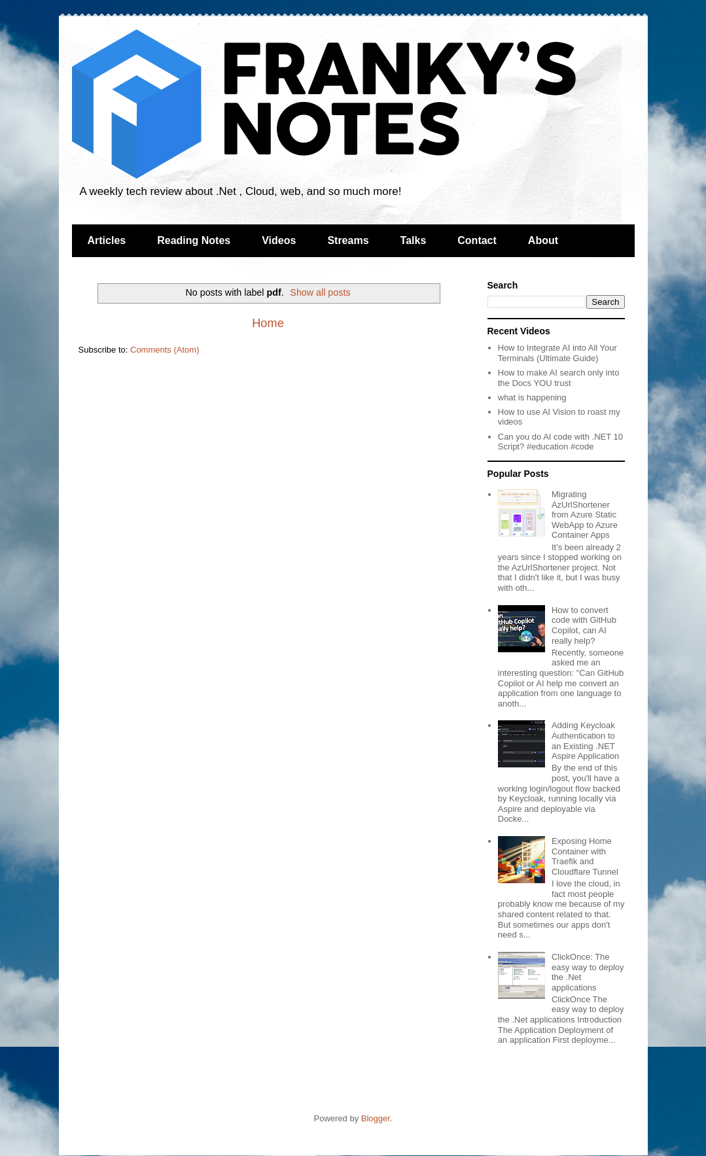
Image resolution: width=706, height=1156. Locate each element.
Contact (477, 240)
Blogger (375, 1118)
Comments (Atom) (164, 350)
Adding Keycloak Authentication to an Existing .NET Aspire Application (585, 740)
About (543, 240)
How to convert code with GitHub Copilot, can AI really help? (584, 625)
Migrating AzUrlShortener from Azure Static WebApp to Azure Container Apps (585, 514)
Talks (413, 240)
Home (268, 323)
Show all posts (320, 292)
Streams (347, 240)
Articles (107, 240)
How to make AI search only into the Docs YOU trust (559, 378)
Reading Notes (193, 240)
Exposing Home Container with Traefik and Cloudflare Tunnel (585, 856)
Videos (279, 240)
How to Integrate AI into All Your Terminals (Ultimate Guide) (557, 353)
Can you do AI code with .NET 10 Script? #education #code (560, 442)
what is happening (532, 397)
